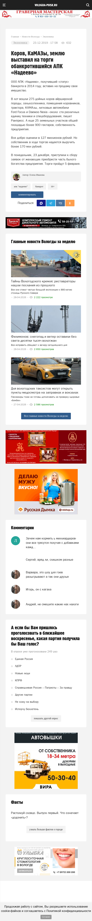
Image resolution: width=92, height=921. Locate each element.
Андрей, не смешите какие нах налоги (52, 604)
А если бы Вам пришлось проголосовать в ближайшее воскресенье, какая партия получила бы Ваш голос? (45, 636)
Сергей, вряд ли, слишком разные (49, 559)
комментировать (27, 194)
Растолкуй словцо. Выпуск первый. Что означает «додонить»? (44, 815)
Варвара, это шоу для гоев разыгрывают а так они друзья (47, 574)
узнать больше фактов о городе (46, 829)
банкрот (39, 186)
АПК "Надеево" (21, 186)
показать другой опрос (46, 718)
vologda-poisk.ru (46, 5)
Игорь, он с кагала (38, 589)
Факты (17, 802)
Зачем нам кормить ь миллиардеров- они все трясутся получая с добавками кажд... (52, 543)
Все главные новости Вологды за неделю (46, 416)
